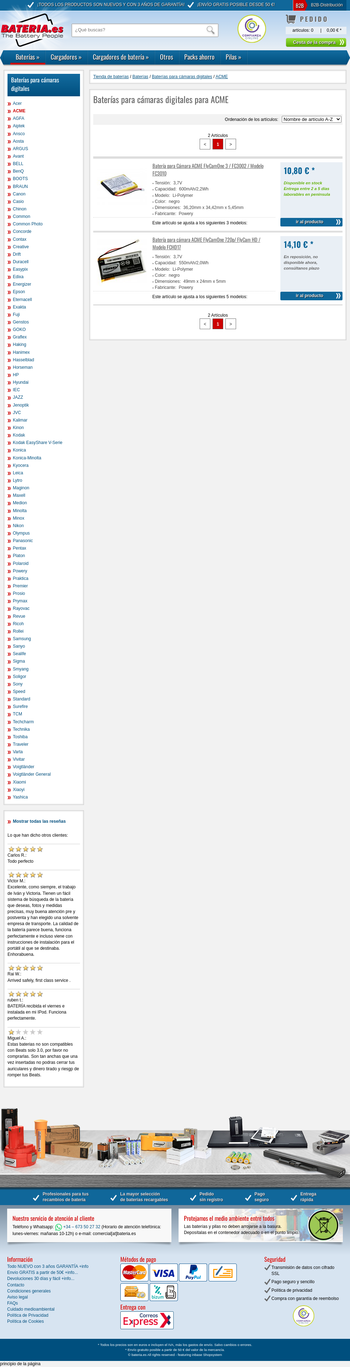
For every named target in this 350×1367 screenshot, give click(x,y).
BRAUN (20, 186)
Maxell (19, 495)
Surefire (20, 706)
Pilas (233, 56)
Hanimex (21, 352)
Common (21, 216)
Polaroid (21, 563)
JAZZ (18, 397)
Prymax (20, 600)
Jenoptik (21, 405)
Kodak (19, 435)
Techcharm (23, 721)
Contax (19, 239)
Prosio (19, 593)
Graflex (20, 337)
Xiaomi (19, 782)
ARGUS (20, 148)
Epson (19, 291)
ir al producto (309, 221)
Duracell (21, 261)
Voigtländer (23, 766)
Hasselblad (23, 359)
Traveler (21, 744)
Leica (18, 472)
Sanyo (19, 646)
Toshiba (20, 736)
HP (16, 374)
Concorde (22, 231)
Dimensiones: (168, 207)
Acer (17, 103)
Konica (19, 450)
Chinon (19, 208)
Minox (18, 518)
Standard (21, 699)
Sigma (19, 661)
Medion (20, 502)
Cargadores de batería (121, 56)
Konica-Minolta (27, 457)
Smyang (21, 669)
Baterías (28, 56)
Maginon (21, 487)
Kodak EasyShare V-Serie (37, 442)
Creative (21, 246)
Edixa (18, 276)
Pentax (19, 548)
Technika (21, 729)
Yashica (20, 797)
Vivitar (19, 759)
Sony (17, 684)
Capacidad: (166, 189)
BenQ (18, 171)
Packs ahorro (199, 56)
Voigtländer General (32, 774)
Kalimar (20, 420)
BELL (18, 163)
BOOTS (20, 178)
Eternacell (22, 299)
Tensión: (163, 182)
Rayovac (21, 608)
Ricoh (18, 623)
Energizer (22, 284)
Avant (18, 156)
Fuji (16, 314)
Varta (18, 751)
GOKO (19, 329)
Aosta (18, 141)
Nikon (18, 525)
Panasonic (23, 540)
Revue (19, 616)
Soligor (19, 676)
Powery (20, 570)
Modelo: (162, 195)
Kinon (18, 427)
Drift (17, 254)
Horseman (22, 367)
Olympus (21, 533)
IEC (16, 389)
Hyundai (21, 382)
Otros (166, 56)
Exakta (19, 307)
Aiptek (19, 125)
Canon (19, 194)
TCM (17, 713)
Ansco (19, 133)
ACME (19, 110)
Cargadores (66, 56)
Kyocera (21, 465)
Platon (19, 555)
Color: (160, 201)
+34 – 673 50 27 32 (77, 1226)
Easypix (20, 269)
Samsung (22, 638)
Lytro (17, 480)
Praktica (20, 578)
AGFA (18, 118)
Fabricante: (165, 213)
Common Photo (27, 223)
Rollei (18, 631)
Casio (18, 201)
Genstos (21, 322)
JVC (17, 412)
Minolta (20, 510)
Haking (19, 344)
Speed (19, 691)
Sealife (19, 653)
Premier (20, 585)
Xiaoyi (19, 789)
